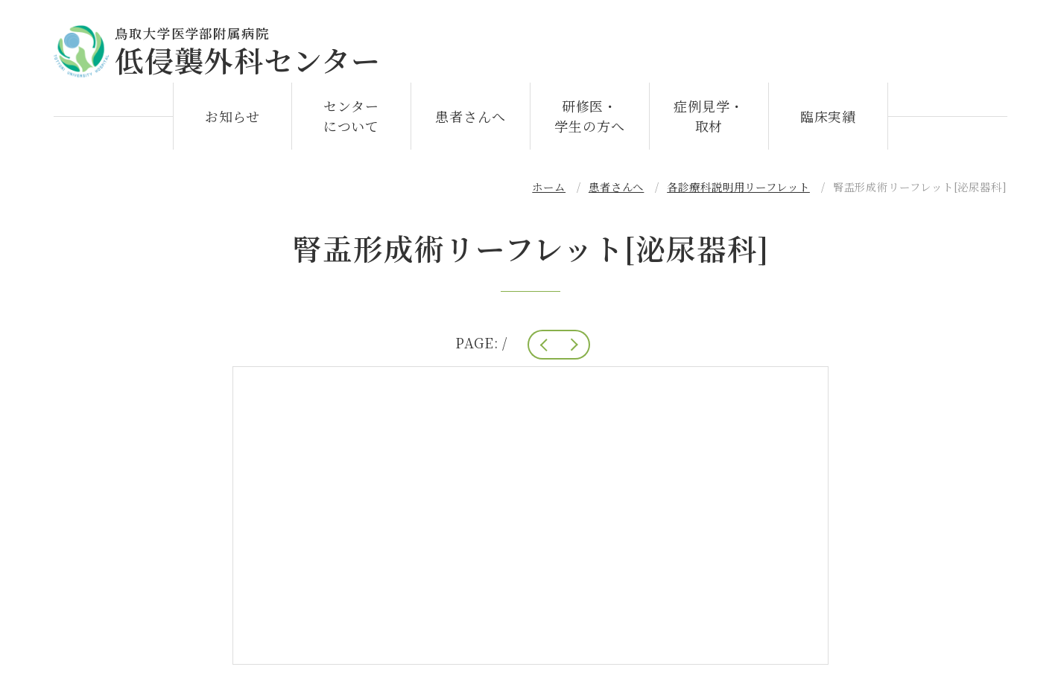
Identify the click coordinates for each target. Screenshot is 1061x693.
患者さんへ (470, 123)
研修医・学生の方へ (589, 123)
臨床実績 (828, 123)
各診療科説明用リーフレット (738, 194)
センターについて (351, 123)
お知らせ (233, 123)
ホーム (549, 194)
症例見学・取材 (709, 123)
